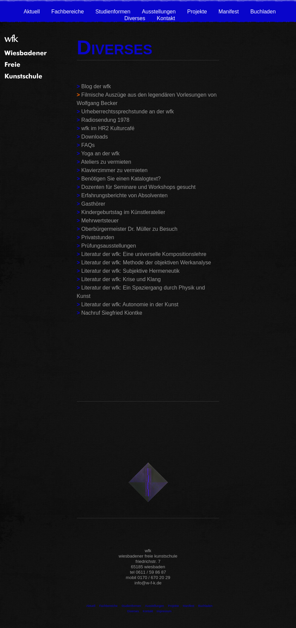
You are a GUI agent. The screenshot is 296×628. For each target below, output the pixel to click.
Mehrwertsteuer (99, 220)
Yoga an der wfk (100, 153)
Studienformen (112, 11)
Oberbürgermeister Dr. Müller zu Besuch (129, 229)
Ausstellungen (159, 11)
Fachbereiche (67, 11)
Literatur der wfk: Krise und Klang (121, 279)
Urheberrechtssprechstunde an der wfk (127, 111)
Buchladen (263, 11)
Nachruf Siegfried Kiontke (111, 313)
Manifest (228, 11)
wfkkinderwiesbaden (101, 381)
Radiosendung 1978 (105, 120)
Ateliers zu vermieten (106, 162)
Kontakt (166, 18)
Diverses (135, 18)
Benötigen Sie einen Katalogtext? (120, 178)
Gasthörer (93, 204)
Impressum (164, 611)
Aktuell (31, 11)
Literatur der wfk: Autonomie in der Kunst (129, 304)
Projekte (197, 11)
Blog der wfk (96, 86)
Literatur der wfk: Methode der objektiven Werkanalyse (146, 262)
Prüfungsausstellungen (108, 246)
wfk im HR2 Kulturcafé (107, 128)
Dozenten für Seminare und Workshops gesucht (138, 187)
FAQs (88, 145)
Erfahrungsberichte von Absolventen (124, 195)
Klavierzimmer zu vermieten (114, 170)
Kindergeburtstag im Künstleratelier (123, 212)
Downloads (94, 137)
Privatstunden (97, 237)
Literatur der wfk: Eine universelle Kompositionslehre (143, 254)
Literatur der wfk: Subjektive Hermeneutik (130, 271)
